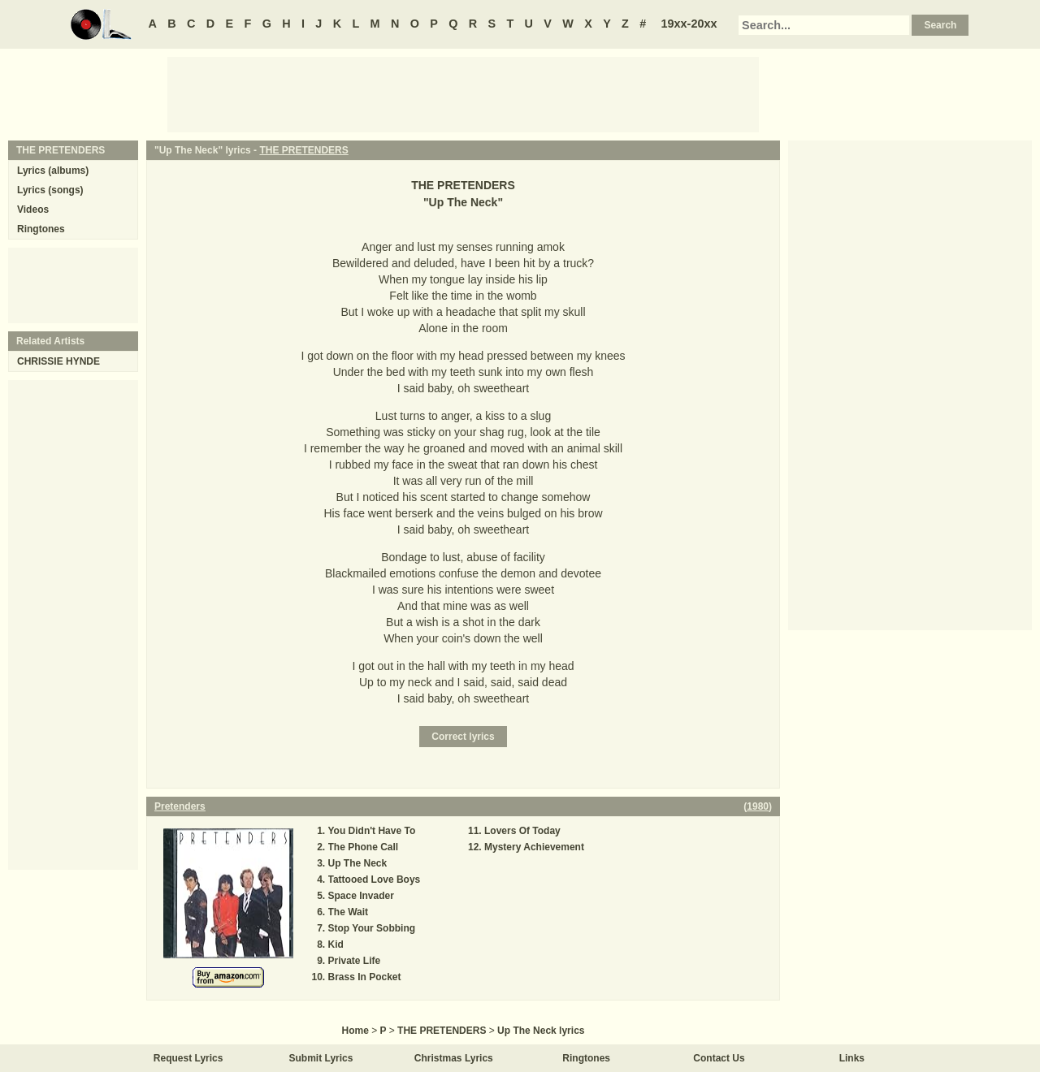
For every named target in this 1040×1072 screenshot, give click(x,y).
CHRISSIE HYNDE (58, 361)
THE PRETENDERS (303, 150)
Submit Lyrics (321, 1058)
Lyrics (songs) (50, 190)
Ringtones (41, 229)
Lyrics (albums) (53, 170)
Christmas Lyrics (453, 1058)
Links (851, 1058)
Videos (33, 209)
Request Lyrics (188, 1058)
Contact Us (718, 1058)
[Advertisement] (463, 93)
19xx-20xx (689, 23)
